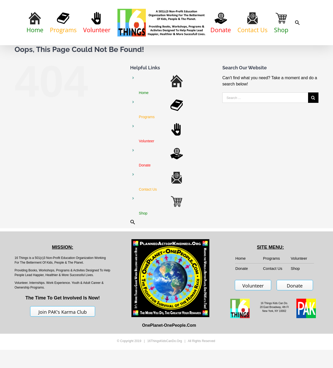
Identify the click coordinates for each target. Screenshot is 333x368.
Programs (271, 281)
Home (240, 281)
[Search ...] (265, 121)
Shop (295, 292)
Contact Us (272, 292)
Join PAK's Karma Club (62, 335)
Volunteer (299, 281)
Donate (295, 309)
